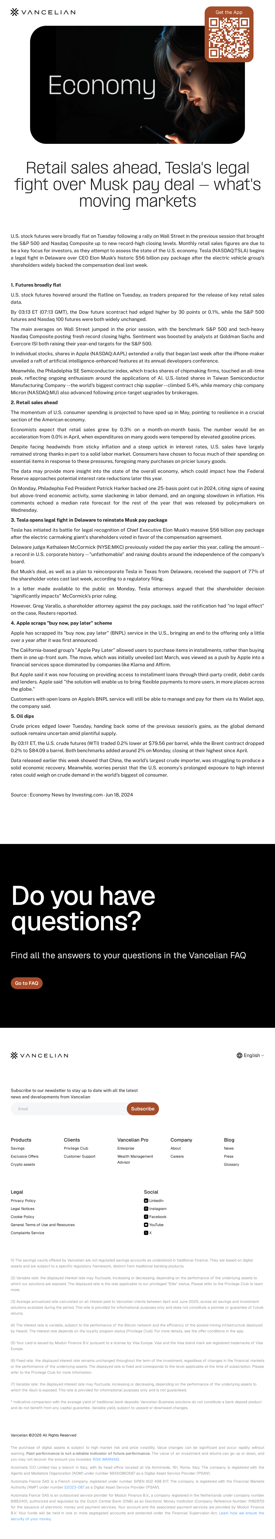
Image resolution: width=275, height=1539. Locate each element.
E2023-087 (74, 1487)
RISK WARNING (106, 1459)
